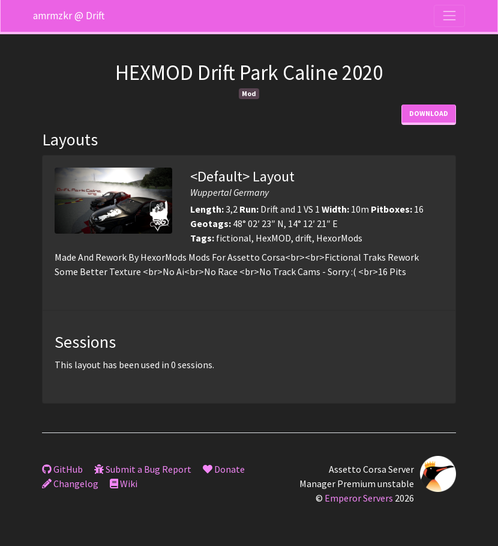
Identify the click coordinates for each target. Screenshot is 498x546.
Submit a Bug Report (142, 469)
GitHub (62, 469)
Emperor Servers (359, 498)
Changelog (70, 484)
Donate (224, 469)
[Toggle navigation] (449, 15)
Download (428, 113)
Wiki (123, 484)
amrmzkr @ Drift (68, 15)
